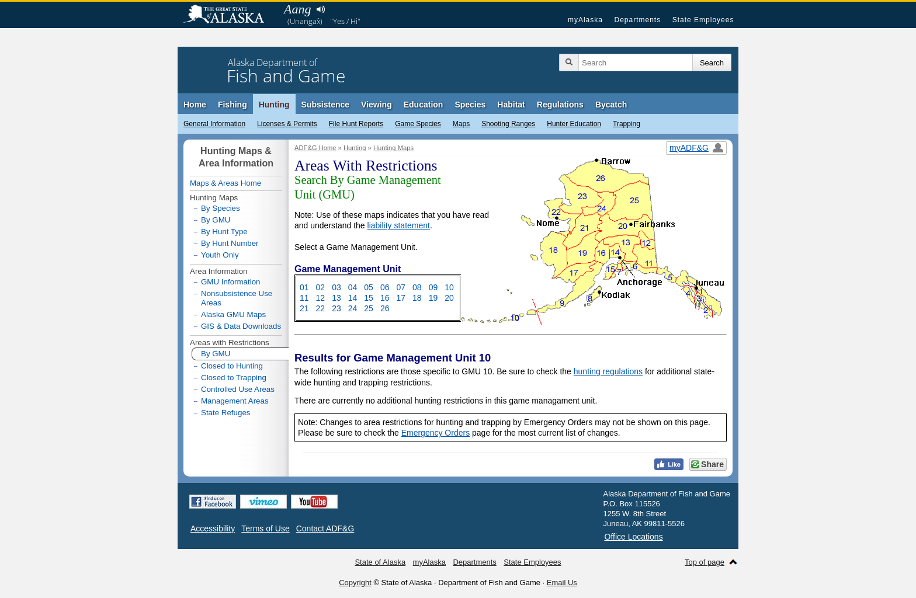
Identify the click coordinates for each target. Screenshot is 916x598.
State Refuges (225, 412)
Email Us (562, 582)
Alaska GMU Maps (233, 314)
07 (400, 287)
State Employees (703, 20)
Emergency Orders (435, 432)
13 (336, 298)
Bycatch (611, 104)
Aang (297, 9)
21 (304, 308)
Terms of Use (265, 528)
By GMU (215, 220)
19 (433, 298)
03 (336, 287)
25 (368, 308)
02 (320, 287)
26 (385, 308)
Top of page (704, 562)
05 (368, 287)
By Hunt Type (224, 231)
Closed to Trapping (233, 377)
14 (353, 298)
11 (304, 298)
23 (336, 308)
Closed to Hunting (232, 365)
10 (449, 287)
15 (368, 298)
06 (385, 287)
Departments (637, 20)
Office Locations (634, 536)
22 (320, 308)
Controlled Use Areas (238, 389)
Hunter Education (574, 124)
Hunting (274, 104)
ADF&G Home (315, 147)
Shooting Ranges (508, 124)
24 (353, 308)
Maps (461, 124)
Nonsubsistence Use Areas (236, 298)
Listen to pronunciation (320, 9)
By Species (220, 208)
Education (423, 104)
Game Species (418, 124)
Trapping (626, 124)
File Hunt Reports (356, 124)
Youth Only (220, 255)
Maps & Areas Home (225, 183)
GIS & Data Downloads (241, 326)
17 (400, 298)
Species (469, 104)
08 (417, 287)
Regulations (560, 104)
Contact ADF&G (325, 528)
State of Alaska (229, 15)
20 (449, 298)
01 (304, 287)
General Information (214, 124)
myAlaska (585, 20)
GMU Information (231, 282)
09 (433, 287)
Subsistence (325, 104)
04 (353, 287)
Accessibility (212, 528)
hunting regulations (608, 371)
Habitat (511, 104)
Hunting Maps (393, 147)
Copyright (355, 582)
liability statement (398, 225)
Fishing (232, 104)
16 (385, 298)
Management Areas (235, 401)
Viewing (376, 104)
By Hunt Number (230, 243)
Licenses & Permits (287, 124)
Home (194, 104)
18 (417, 298)
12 (320, 298)
